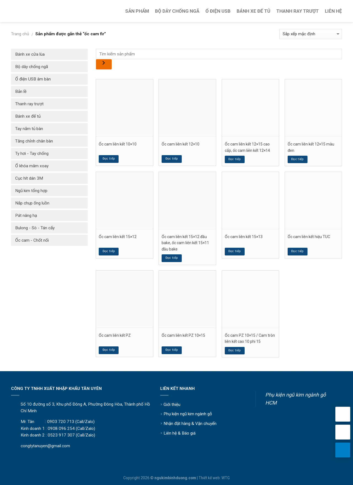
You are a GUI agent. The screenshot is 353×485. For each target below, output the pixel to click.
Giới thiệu (172, 404)
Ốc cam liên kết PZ (115, 335)
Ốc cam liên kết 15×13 (244, 237)
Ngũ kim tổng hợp (31, 190)
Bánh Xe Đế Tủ (253, 11)
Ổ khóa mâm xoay (32, 165)
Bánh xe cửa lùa (30, 54)
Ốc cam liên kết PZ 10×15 (183, 335)
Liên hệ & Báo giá (180, 433)
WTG (225, 478)
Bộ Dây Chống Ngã (177, 11)
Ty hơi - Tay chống (32, 153)
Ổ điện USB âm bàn (33, 79)
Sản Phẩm (137, 11)
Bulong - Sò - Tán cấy (35, 227)
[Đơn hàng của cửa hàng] (310, 34)
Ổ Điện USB (218, 11)
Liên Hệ (333, 11)
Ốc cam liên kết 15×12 (118, 237)
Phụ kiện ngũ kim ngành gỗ (188, 413)
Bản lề (20, 91)
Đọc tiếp (109, 158)
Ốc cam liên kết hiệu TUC (309, 237)
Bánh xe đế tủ (28, 116)
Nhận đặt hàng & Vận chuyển (190, 423)
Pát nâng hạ (26, 215)
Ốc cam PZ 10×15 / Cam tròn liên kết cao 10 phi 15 (250, 338)
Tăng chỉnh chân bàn (34, 141)
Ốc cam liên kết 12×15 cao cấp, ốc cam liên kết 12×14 (247, 147)
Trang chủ (20, 33)
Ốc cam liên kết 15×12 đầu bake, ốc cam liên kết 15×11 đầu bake (185, 243)
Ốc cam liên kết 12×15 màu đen (311, 147)
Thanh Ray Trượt (297, 11)
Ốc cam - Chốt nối (32, 240)
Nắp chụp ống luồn (32, 203)
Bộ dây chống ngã (31, 66)
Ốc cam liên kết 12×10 (180, 144)
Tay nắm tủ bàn (29, 128)
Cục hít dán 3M (29, 178)
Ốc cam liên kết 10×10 (118, 144)
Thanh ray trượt (29, 103)
